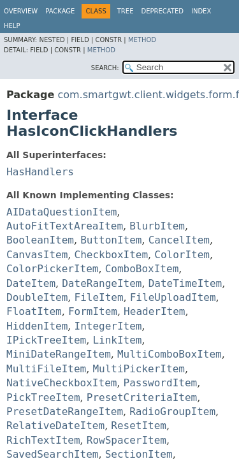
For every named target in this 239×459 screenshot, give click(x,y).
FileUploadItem (173, 297)
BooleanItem (40, 240)
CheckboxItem (111, 255)
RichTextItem (43, 440)
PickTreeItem (43, 397)
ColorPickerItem (52, 269)
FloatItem (34, 311)
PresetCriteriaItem (142, 397)
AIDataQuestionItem (61, 212)
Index (201, 11)
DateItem (30, 283)
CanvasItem (37, 255)
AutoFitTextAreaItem (64, 226)
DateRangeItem (101, 283)
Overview (21, 11)
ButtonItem (110, 240)
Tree (125, 11)
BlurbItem (157, 226)
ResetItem (138, 425)
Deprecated (162, 11)
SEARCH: (105, 67)
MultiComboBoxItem (169, 354)
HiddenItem (37, 326)
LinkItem (116, 340)
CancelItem (179, 240)
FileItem (99, 297)
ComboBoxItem (142, 269)
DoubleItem (37, 297)
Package (60, 11)
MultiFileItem (46, 369)
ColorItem (182, 255)
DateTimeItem (185, 283)
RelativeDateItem (55, 425)
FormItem (92, 311)
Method (142, 39)
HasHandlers (40, 172)
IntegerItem (108, 326)
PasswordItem (161, 383)
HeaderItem (154, 311)
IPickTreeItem (46, 340)
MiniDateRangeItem (58, 354)
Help (12, 25)
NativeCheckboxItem (61, 383)
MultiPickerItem (138, 369)
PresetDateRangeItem (64, 411)
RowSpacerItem (126, 440)
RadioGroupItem (172, 411)
